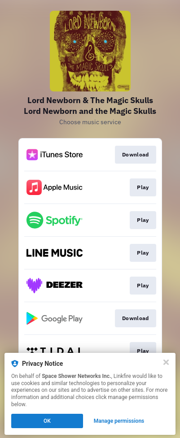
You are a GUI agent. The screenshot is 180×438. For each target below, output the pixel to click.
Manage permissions (119, 421)
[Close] (166, 362)
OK (47, 421)
